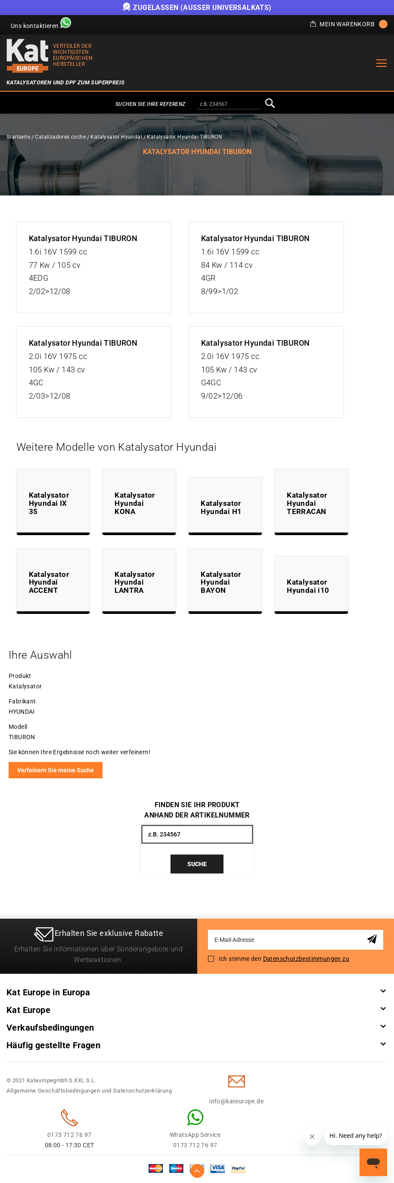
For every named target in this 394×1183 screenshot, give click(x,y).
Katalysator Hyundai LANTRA (135, 582)
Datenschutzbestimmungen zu (306, 958)
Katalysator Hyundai (116, 137)
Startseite (18, 137)
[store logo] (27, 56)
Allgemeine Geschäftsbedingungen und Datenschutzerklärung (89, 1090)
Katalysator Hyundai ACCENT (49, 582)
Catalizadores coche (60, 137)
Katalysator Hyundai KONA (135, 503)
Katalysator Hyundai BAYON (221, 582)
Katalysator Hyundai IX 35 (49, 503)
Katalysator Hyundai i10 (308, 586)
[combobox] (229, 104)
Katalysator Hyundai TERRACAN (307, 503)
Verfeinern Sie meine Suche (55, 770)
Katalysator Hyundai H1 (221, 507)
